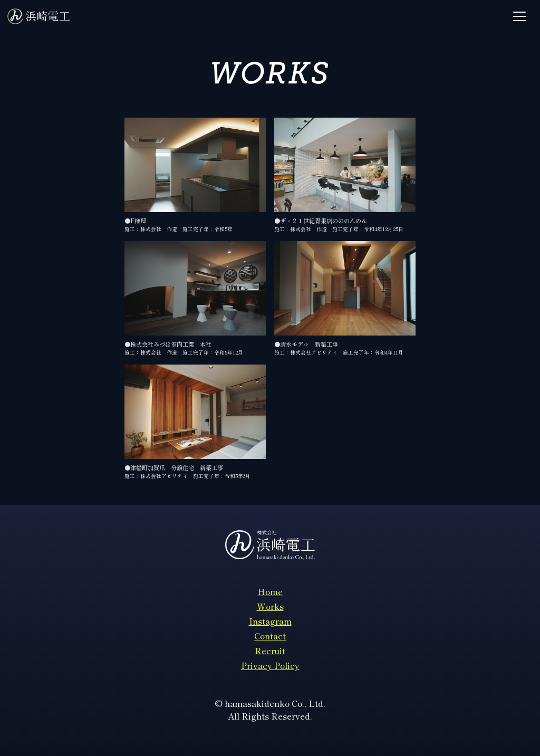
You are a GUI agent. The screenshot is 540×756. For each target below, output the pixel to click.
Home (270, 591)
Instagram (270, 621)
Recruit (270, 650)
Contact (270, 635)
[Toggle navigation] (519, 16)
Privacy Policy (270, 665)
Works (270, 606)
